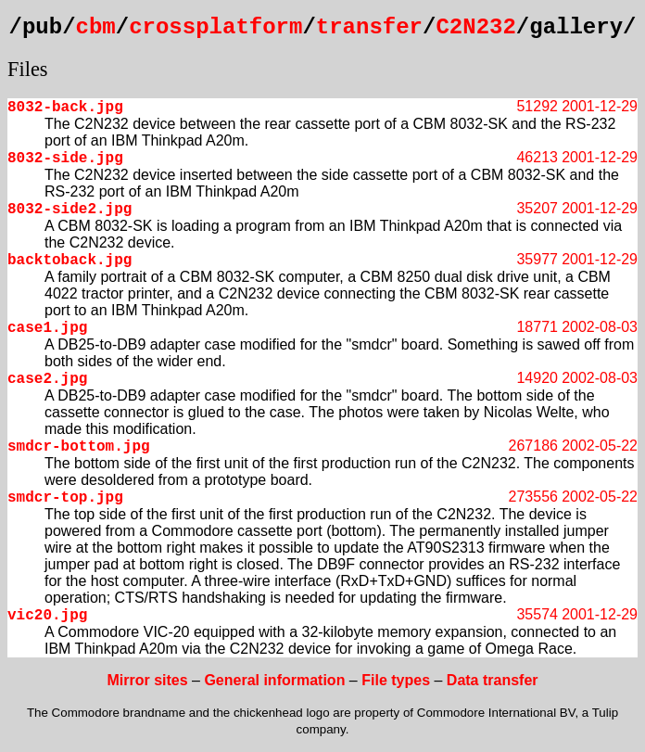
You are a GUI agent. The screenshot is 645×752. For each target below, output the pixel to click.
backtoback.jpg (69, 260)
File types (395, 680)
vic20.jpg (47, 615)
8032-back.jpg (65, 107)
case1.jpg (47, 328)
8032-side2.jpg (69, 209)
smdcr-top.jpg (65, 498)
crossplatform (215, 27)
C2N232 (475, 27)
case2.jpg (47, 379)
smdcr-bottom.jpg (78, 447)
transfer (369, 27)
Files (27, 69)
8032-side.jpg (65, 158)
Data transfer (492, 680)
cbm (96, 27)
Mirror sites (147, 680)
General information (274, 680)
